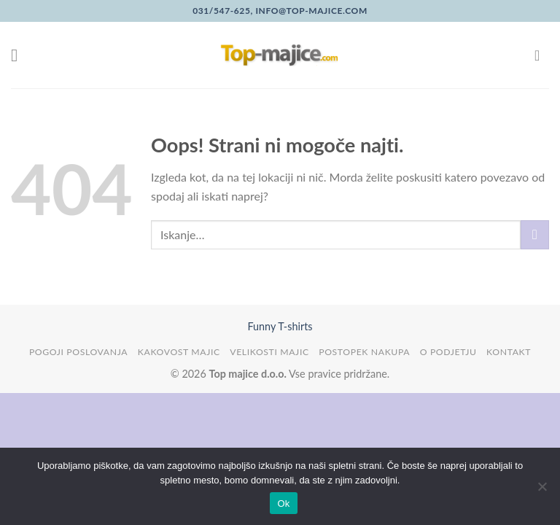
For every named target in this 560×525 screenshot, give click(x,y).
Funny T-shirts (279, 326)
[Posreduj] (535, 234)
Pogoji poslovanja (78, 351)
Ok (283, 503)
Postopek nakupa (364, 351)
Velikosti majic (269, 351)
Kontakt (508, 351)
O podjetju (448, 351)
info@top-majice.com (310, 10)
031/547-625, (222, 10)
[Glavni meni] (19, 55)
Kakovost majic (179, 351)
